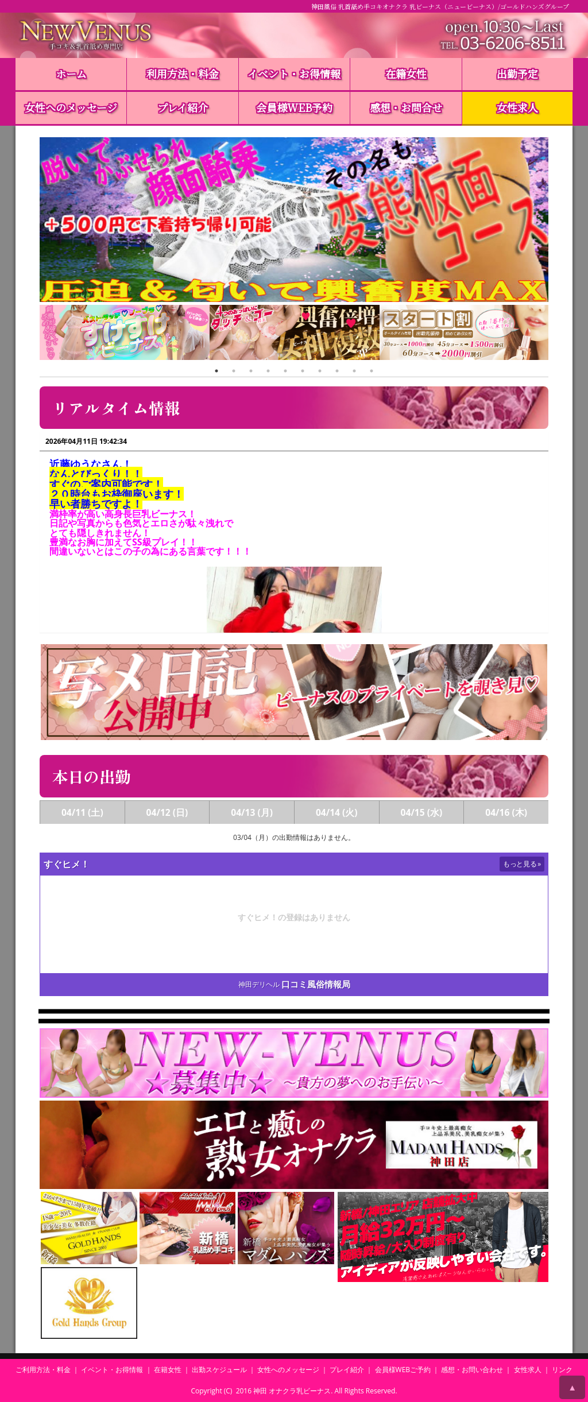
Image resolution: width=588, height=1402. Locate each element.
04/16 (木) (506, 812)
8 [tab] (337, 371)
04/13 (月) (252, 812)
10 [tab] (371, 371)
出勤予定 (517, 73)
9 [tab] (354, 371)
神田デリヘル (259, 984)
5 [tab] (285, 371)
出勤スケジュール (219, 1369)
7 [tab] (320, 371)
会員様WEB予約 (294, 107)
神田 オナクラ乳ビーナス (292, 1391)
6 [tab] (302, 371)
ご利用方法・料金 (43, 1369)
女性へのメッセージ (71, 107)
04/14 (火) (337, 812)
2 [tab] (233, 371)
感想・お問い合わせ (472, 1369)
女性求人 (517, 107)
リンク (562, 1369)
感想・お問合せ (406, 107)
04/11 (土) (82, 812)
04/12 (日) (167, 812)
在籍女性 (406, 73)
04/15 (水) (422, 812)
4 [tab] (268, 371)
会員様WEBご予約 (403, 1369)
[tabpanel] (125, 334)
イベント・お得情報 (294, 73)
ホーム (71, 73)
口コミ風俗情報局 (315, 984)
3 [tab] (251, 371)
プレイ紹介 (182, 107)
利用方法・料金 (182, 73)
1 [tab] (216, 371)
